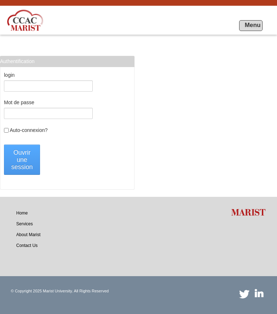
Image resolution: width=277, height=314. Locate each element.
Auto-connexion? (26, 130)
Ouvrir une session (21, 160)
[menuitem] (22, 213)
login (9, 75)
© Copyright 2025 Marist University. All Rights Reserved (60, 291)
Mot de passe (19, 102)
